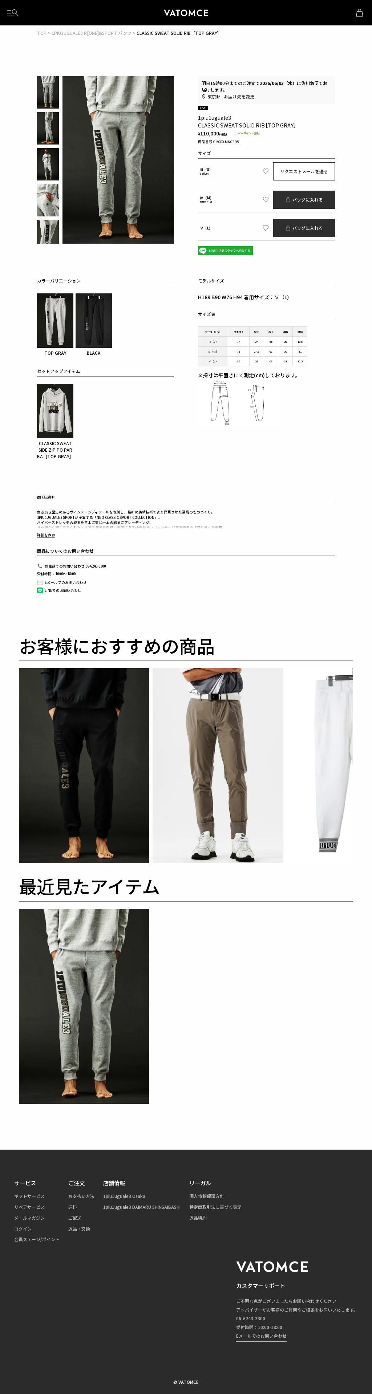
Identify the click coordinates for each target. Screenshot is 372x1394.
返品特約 (198, 1217)
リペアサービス (29, 1207)
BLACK (94, 324)
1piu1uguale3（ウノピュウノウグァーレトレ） (186, 12)
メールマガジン (29, 1217)
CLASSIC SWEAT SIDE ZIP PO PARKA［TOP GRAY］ (55, 421)
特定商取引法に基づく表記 (215, 1207)
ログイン (23, 1228)
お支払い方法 (81, 1196)
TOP (41, 33)
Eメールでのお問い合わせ (261, 1336)
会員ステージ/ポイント (37, 1239)
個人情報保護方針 (206, 1196)
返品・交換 (79, 1228)
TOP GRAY (55, 324)
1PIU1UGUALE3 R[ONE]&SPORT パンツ (92, 33)
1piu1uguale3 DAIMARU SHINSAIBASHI (142, 1207)
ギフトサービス (29, 1196)
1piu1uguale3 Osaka (124, 1196)
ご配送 (74, 1217)
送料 (72, 1207)
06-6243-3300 (250, 1318)
